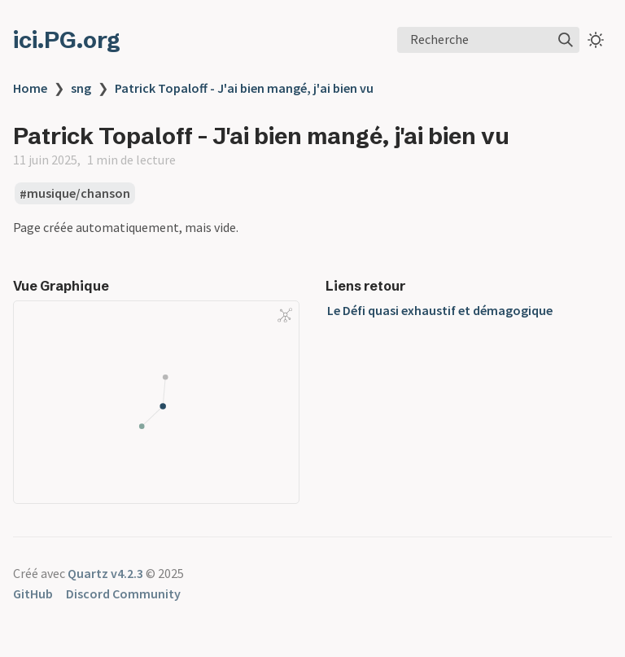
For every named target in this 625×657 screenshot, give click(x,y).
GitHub (33, 593)
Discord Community (123, 593)
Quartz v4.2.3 (105, 573)
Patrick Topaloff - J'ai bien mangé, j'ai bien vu (244, 88)
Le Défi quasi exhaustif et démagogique (440, 310)
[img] (565, 40)
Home (30, 88)
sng (81, 88)
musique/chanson (78, 194)
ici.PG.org (66, 40)
